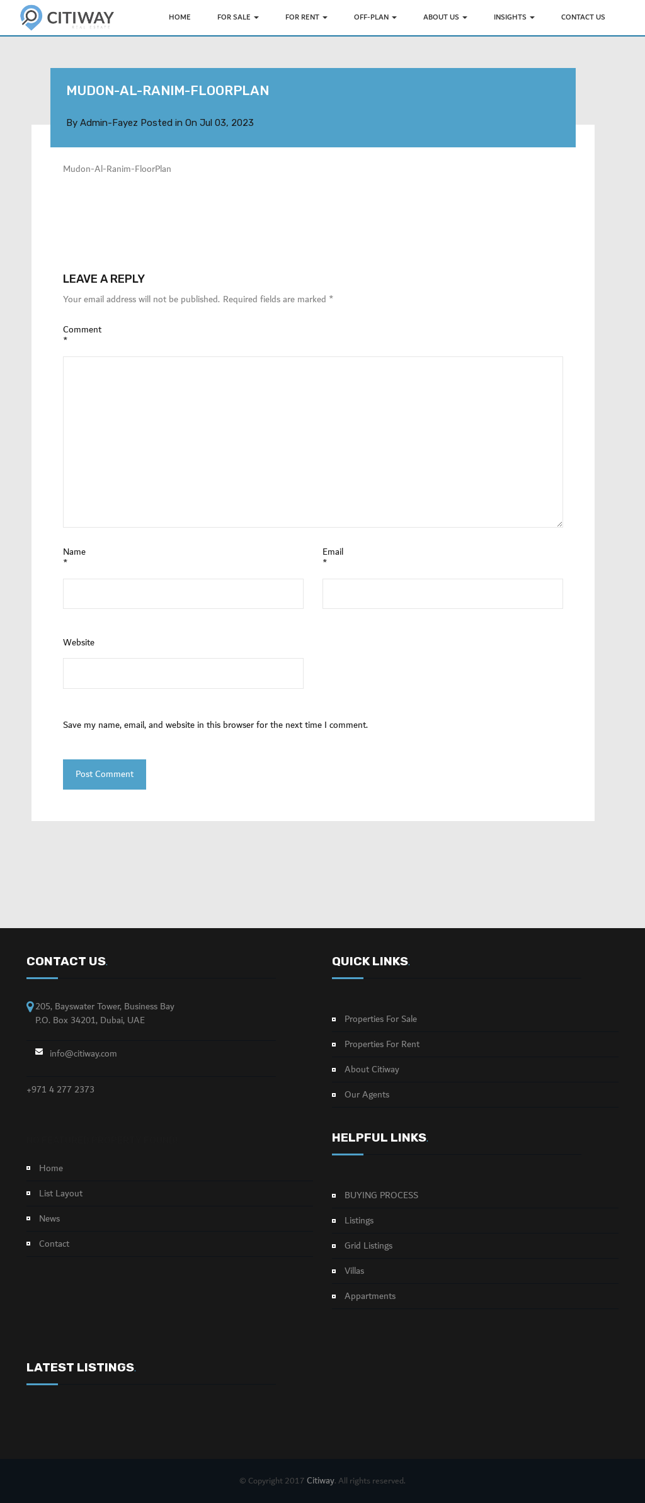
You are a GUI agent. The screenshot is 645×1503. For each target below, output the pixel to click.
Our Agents (367, 1095)
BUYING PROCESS (381, 1195)
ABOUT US (445, 17)
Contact (54, 1244)
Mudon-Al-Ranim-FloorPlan (117, 169)
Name (74, 558)
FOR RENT (306, 17)
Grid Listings (368, 1246)
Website (78, 643)
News (49, 1219)
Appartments (370, 1296)
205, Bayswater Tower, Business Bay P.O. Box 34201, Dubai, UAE (104, 1013)
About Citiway (372, 1069)
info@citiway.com (83, 1054)
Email (332, 558)
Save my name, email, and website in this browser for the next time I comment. (215, 725)
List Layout (61, 1194)
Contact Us (583, 17)
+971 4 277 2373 (60, 1089)
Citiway (320, 1481)
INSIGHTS (514, 17)
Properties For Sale (381, 1019)
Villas (354, 1271)
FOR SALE (238, 17)
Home (51, 1168)
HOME (180, 17)
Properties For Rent (382, 1044)
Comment (82, 335)
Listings (359, 1221)
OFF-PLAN (375, 17)
